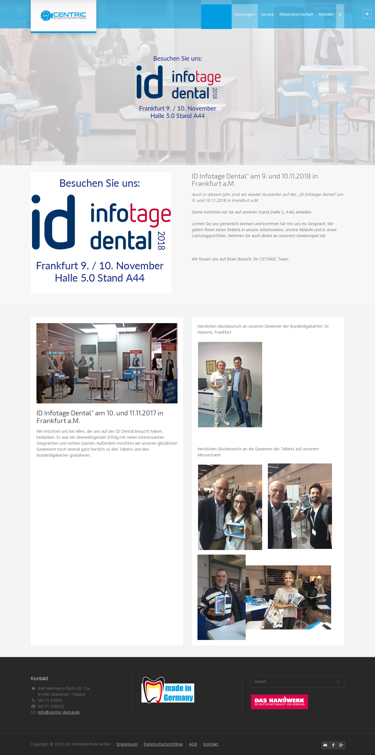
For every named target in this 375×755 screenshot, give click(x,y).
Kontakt (326, 14)
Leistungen (245, 14)
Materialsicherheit (296, 14)
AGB (193, 744)
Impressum (127, 744)
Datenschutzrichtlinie (163, 744)
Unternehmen (216, 14)
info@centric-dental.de (59, 712)
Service (267, 14)
